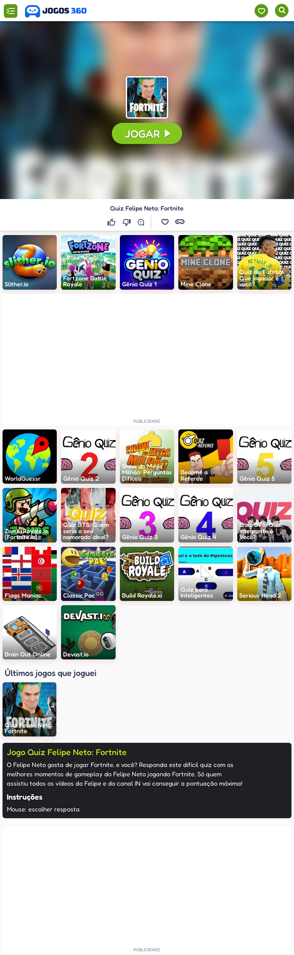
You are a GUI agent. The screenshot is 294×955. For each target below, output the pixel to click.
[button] (165, 222)
